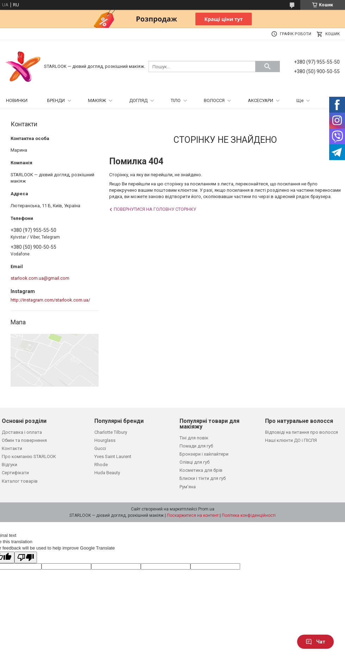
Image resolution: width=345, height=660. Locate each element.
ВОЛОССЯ (214, 100)
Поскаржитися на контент (193, 515)
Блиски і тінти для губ (203, 478)
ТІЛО (176, 100)
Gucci (100, 448)
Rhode (101, 464)
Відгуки (9, 464)
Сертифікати (15, 472)
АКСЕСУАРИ (260, 100)
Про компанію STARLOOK (29, 456)
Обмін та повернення (24, 440)
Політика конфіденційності (249, 515)
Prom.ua (206, 509)
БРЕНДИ (56, 100)
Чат (315, 642)
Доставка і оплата (22, 432)
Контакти (12, 448)
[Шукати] (267, 66)
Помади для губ (196, 446)
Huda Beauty (107, 472)
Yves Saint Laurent (112, 456)
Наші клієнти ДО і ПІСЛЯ (291, 440)
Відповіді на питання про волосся (301, 432)
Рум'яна (188, 486)
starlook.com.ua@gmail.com (40, 278)
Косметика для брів (201, 470)
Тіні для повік (194, 437)
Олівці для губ (194, 462)
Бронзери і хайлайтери (204, 454)
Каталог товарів (20, 481)
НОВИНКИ (16, 100)
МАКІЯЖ (97, 100)
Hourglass (104, 440)
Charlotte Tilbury (110, 432)
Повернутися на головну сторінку (155, 209)
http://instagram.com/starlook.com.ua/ (50, 300)
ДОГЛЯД (138, 100)
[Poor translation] (25, 557)
